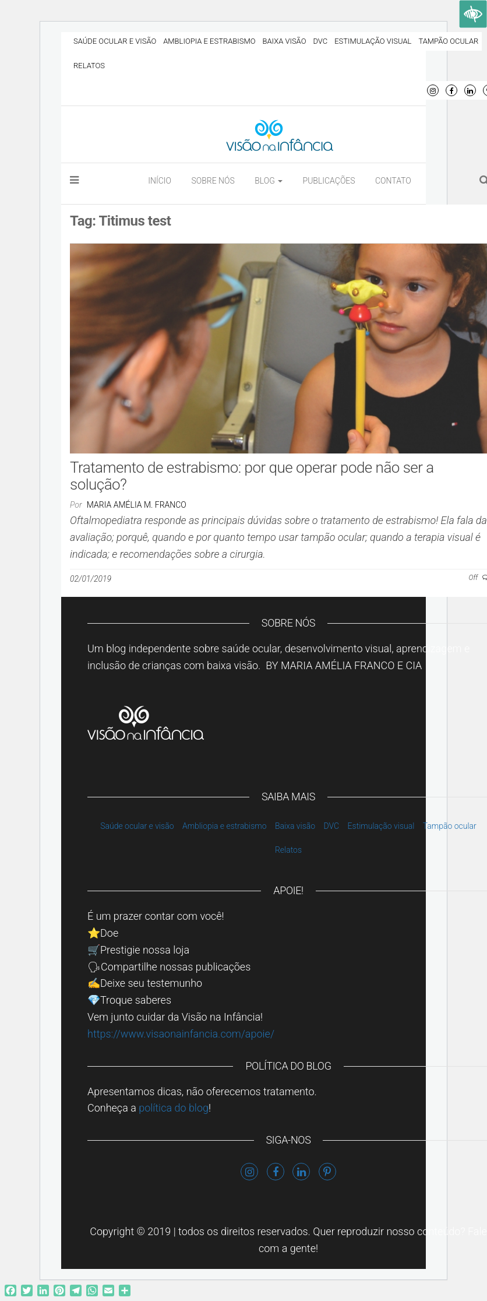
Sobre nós (212, 180)
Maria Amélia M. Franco (136, 504)
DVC (320, 41)
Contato (393, 180)
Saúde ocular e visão (114, 41)
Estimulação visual (372, 41)
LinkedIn (470, 90)
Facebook (451, 90)
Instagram (433, 90)
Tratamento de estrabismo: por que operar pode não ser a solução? (252, 476)
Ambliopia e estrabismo (209, 41)
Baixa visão (284, 41)
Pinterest (327, 1171)
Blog (269, 180)
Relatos (89, 65)
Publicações (329, 180)
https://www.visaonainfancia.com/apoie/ (180, 1034)
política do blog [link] (174, 1108)
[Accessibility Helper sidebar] (473, 14)
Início (159, 180)
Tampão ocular (448, 41)
